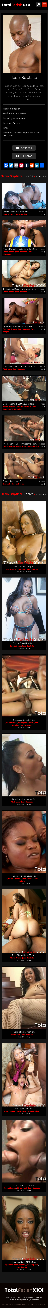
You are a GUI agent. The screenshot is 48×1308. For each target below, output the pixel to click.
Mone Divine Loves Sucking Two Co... (20, 249)
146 (43, 369)
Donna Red (8, 484)
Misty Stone (11, 569)
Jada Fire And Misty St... (24, 566)
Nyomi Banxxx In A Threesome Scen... (20, 444)
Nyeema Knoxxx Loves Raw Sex (17, 326)
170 (28, 572)
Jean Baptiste (21, 214)
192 (29, 1270)
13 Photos (24, 156)
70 (43, 329)
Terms (6, 1298)
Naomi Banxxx (9, 447)
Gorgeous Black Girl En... (24, 720)
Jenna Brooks (9, 407)
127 (29, 1190)
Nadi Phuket (21, 1111)
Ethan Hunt (21, 447)
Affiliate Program (27, 1298)
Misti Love (7, 369)
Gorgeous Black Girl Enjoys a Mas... (19, 404)
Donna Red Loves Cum (13, 481)
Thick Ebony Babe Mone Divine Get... (19, 289)
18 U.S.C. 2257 (15, 1298)
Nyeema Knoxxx (10, 329)
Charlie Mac (21, 1267)
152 (43, 214)
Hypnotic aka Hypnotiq (15, 1265)
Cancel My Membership (31, 1300)
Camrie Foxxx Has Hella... (24, 643)
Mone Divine (8, 252)
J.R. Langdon (16, 409)
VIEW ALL (41, 176)
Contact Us (39, 1298)
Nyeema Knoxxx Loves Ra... (24, 876)
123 (43, 292)
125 (28, 648)
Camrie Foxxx (8, 214)
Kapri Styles (9, 1111)
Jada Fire (21, 569)
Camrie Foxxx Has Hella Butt (16, 211)
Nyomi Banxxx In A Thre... (24, 1185)
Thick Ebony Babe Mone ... (24, 955)
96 (28, 1114)
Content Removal (14, 1300)
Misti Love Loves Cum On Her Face (19, 366)
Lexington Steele (23, 407)
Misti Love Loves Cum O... (24, 799)
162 (43, 252)
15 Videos (24, 147)
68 (43, 484)
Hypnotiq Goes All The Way (24, 1262)
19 (43, 407)
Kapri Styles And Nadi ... (24, 1109)
